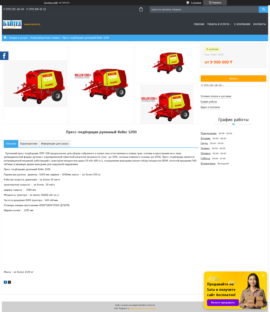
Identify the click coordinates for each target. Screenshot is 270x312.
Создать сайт (51, 2)
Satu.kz (151, 305)
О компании (242, 24)
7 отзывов (196, 2)
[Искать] (263, 9)
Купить (233, 78)
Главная (199, 24)
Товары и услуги (218, 24)
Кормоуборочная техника (45, 37)
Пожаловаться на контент (142, 308)
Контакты (259, 24)
